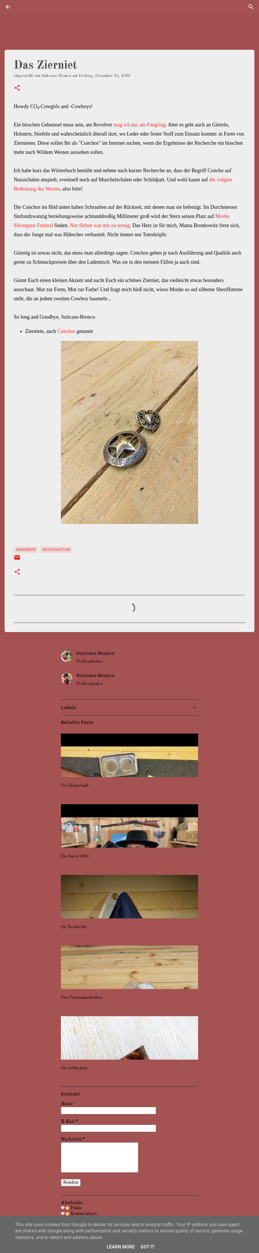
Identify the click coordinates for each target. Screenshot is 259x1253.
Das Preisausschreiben (81, 998)
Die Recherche (74, 927)
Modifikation (56, 549)
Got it (147, 1247)
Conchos (66, 331)
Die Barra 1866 (75, 856)
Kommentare (81, 1214)
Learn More (121, 1247)
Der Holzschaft (75, 786)
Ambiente (25, 549)
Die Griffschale (74, 1068)
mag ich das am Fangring (139, 125)
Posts (73, 1208)
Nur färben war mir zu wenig (100, 225)
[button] (17, 88)
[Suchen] (251, 7)
